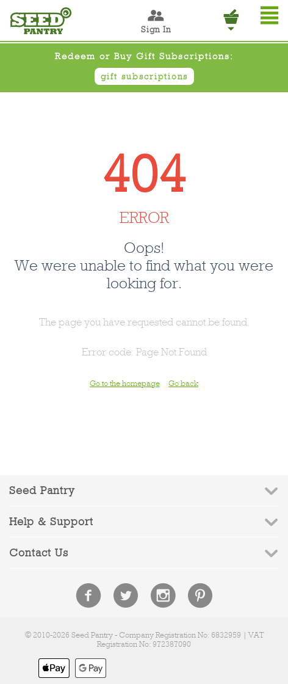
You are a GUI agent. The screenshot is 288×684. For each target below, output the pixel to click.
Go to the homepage (125, 383)
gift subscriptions (144, 76)
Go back (183, 383)
